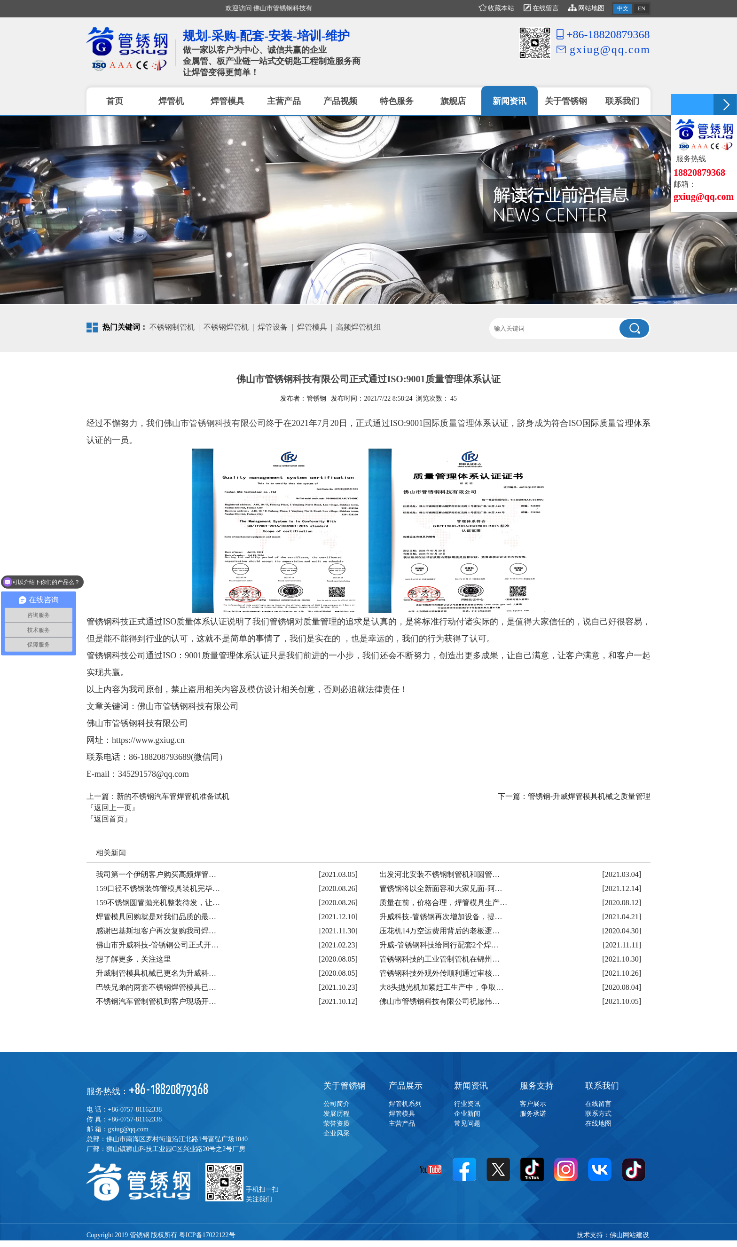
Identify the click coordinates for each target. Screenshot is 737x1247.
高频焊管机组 (358, 327)
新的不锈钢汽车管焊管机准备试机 (173, 796)
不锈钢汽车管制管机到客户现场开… (156, 1001)
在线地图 (598, 1123)
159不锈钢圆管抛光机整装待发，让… (158, 903)
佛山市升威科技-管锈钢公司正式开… (157, 945)
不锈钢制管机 (172, 327)
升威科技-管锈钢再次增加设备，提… (440, 917)
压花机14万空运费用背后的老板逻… (439, 931)
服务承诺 (533, 1113)
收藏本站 (496, 8)
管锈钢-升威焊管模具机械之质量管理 (589, 796)
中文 (622, 8)
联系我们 (602, 1085)
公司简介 (336, 1103)
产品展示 (406, 1085)
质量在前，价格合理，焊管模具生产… (443, 903)
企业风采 (336, 1133)
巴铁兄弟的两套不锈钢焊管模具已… (156, 987)
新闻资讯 (471, 1085)
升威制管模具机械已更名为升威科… (156, 973)
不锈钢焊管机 (226, 327)
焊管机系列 (405, 1103)
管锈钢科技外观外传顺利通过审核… (439, 973)
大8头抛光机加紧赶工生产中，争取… (441, 987)
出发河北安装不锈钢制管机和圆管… (439, 874)
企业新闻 (467, 1113)
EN (641, 8)
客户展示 (533, 1103)
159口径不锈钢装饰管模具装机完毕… (158, 888)
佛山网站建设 (629, 1235)
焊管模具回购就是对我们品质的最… (156, 917)
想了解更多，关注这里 (133, 959)
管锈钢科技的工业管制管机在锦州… (439, 959)
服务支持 (537, 1085)
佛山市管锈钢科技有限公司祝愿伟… (439, 1001)
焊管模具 (312, 327)
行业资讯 (467, 1103)
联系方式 (598, 1113)
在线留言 (541, 8)
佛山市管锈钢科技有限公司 (215, 423)
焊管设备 (273, 327)
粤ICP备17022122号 (207, 1235)
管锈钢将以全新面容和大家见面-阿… (440, 888)
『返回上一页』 (112, 808)
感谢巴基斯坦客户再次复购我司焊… (156, 931)
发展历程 (336, 1113)
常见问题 (467, 1123)
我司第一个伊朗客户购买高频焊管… (156, 874)
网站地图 (586, 8)
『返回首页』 (109, 819)
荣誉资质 (336, 1123)
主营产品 (402, 1123)
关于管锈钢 (344, 1085)
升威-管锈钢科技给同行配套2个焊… (438, 945)
